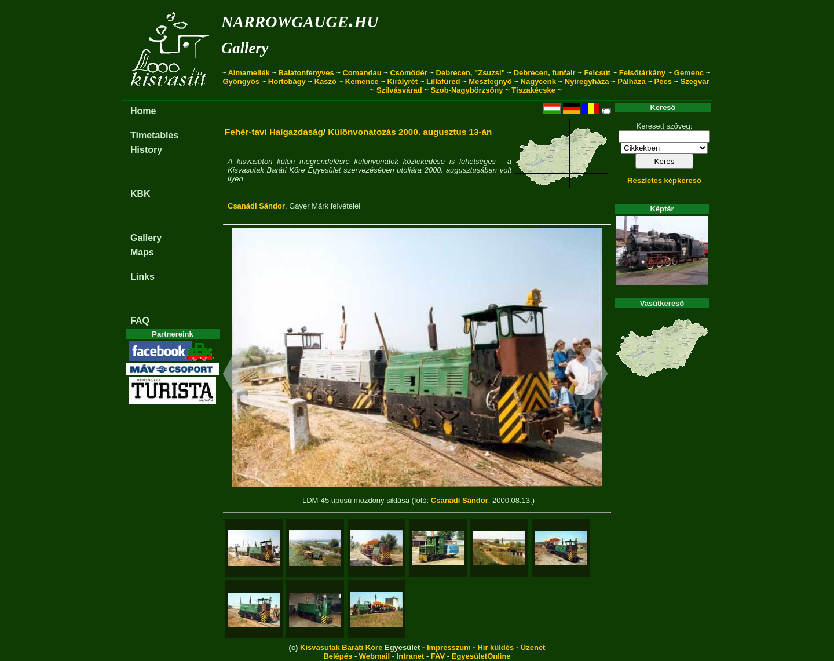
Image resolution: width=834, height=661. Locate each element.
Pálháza (631, 81)
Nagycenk (538, 81)
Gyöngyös (240, 81)
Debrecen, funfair (545, 72)
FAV (438, 656)
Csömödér (408, 72)
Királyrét (402, 81)
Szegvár (695, 81)
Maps (142, 252)
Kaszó (325, 81)
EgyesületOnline (481, 656)
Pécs (663, 81)
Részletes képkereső (664, 180)
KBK (140, 194)
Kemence (362, 81)
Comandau (361, 72)
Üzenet (533, 647)
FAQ (139, 321)
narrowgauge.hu (299, 19)
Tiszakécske (533, 90)
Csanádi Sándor (256, 206)
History (146, 150)
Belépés (337, 656)
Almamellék (248, 72)
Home (143, 111)
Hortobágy (287, 81)
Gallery (244, 48)
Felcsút (597, 72)
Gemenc (689, 72)
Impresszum (449, 647)
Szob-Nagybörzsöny (467, 90)
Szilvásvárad (399, 90)
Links (142, 277)
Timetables (154, 135)
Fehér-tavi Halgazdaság (274, 132)
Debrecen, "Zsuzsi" (470, 72)
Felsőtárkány (642, 72)
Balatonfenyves (306, 72)
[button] (236, 375)
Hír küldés (495, 647)
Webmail (374, 656)
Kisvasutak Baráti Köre (341, 647)
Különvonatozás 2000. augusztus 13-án (410, 132)
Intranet (411, 656)
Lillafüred (443, 81)
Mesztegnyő (490, 81)
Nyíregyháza (587, 81)
